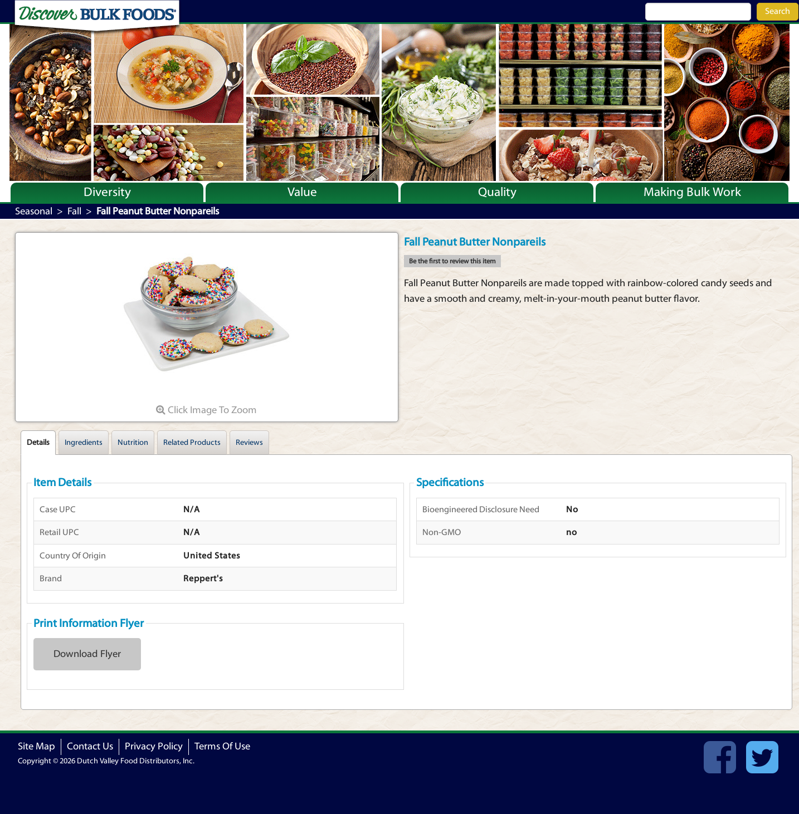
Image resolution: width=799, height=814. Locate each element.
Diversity (107, 192)
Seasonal (33, 211)
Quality (497, 192)
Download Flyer (87, 654)
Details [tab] (38, 442)
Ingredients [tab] (84, 442)
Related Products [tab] (192, 442)
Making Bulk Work (692, 192)
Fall (74, 211)
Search (777, 11)
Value (302, 192)
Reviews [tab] (249, 442)
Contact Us (90, 746)
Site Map (36, 746)
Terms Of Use (222, 746)
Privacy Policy (154, 746)
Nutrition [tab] (133, 442)
